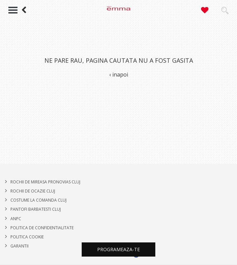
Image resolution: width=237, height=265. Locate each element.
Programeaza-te (118, 249)
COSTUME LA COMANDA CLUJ (38, 200)
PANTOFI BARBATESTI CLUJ (35, 209)
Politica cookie (27, 237)
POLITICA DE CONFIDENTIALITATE (42, 228)
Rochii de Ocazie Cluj (32, 191)
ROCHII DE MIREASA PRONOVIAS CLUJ (45, 182)
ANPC (15, 219)
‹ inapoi (118, 74)
